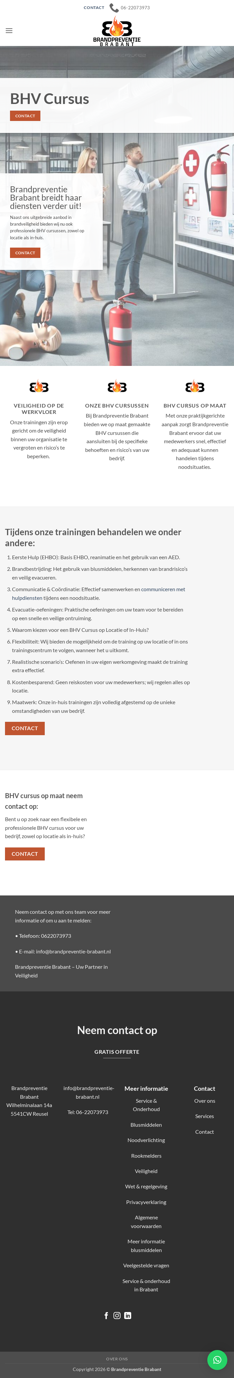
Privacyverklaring (146, 1202)
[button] (9, 30)
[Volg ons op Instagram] (117, 1316)
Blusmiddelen (146, 1124)
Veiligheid (146, 1171)
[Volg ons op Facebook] (106, 1316)
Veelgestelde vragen (146, 1265)
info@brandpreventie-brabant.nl (73, 951)
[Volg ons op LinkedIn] (127, 1316)
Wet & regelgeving (146, 1186)
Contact (204, 1131)
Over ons (204, 1100)
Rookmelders (146, 1155)
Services (204, 1116)
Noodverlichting (146, 1140)
